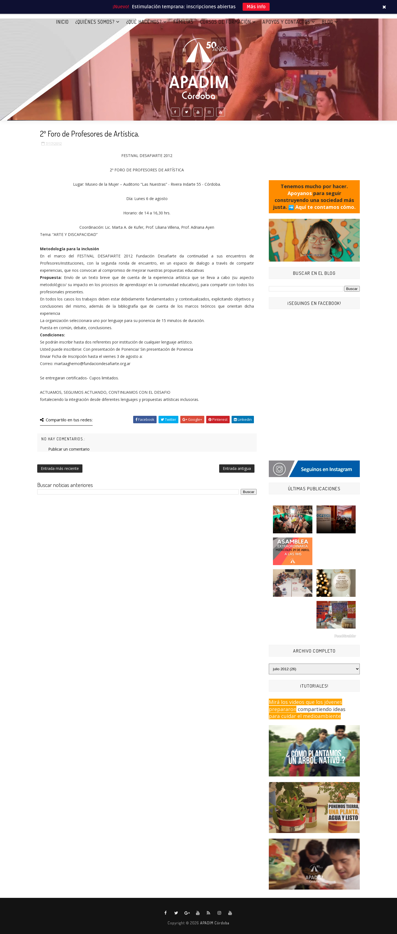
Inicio (62, 22)
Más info (256, 7)
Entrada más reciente (60, 468)
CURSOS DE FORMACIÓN (225, 22)
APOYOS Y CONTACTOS (286, 22)
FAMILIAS (183, 22)
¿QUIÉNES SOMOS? (95, 22)
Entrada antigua (237, 468)
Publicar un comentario (69, 449)
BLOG (327, 22)
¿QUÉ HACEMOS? (144, 22)
